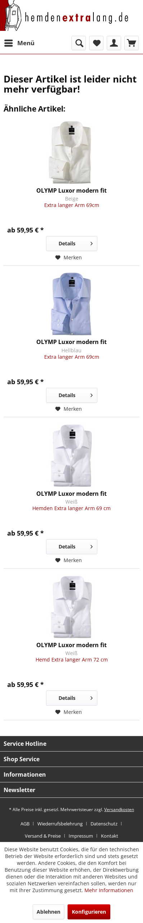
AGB (24, 823)
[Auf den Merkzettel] (68, 257)
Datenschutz (104, 823)
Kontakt (109, 836)
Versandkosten (119, 809)
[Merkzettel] (96, 43)
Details (76, 242)
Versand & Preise (43, 836)
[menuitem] (19, 43)
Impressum (81, 836)
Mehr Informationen (108, 890)
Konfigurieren (89, 911)
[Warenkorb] (131, 43)
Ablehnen (48, 911)
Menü (19, 42)
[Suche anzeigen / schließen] (79, 43)
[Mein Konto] (114, 43)
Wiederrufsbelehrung (60, 823)
